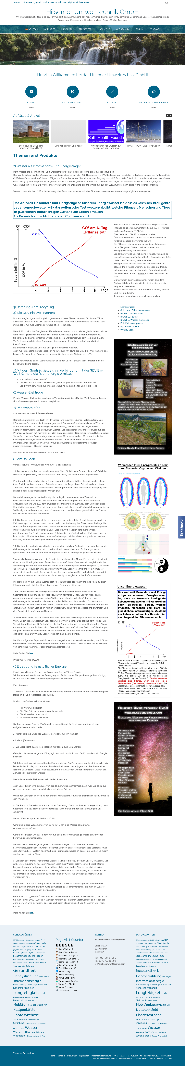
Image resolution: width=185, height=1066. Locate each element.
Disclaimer (72, 1056)
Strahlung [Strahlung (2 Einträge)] (18, 1023)
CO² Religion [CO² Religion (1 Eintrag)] (22, 947)
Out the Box (28, 1053)
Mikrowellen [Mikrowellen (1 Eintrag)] (29, 1001)
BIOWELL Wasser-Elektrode (134, 320)
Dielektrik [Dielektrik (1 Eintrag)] (30, 947)
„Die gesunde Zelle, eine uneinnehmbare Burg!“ (30, 147)
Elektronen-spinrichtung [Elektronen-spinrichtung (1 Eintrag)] (22, 959)
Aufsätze (49, 29)
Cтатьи (152, 1059)
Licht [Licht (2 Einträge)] (42, 993)
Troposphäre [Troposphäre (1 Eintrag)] (41, 1023)
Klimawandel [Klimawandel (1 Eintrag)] (43, 985)
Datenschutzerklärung (101, 1056)
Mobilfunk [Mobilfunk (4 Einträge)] (21, 1005)
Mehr (31, 107)
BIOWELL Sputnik (129, 316)
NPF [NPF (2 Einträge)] (46, 1005)
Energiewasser (127, 307)
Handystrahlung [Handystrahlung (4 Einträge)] (26, 976)
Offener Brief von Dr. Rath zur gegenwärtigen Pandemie (106, 147)
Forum (139, 29)
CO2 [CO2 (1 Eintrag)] (14, 947)
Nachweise (104, 29)
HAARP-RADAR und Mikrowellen (143, 146)
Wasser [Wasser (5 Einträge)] (31, 1027)
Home (52, 1056)
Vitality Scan (127, 330)
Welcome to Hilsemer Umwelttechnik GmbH (151, 1056)
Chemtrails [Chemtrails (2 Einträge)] (40, 943)
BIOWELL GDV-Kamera (132, 313)
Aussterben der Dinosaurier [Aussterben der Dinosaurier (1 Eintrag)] (23, 944)
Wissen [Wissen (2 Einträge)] (40, 1032)
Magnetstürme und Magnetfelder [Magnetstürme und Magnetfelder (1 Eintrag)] (25, 997)
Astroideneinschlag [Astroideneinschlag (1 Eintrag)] (33, 940)
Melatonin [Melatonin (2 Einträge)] (18, 1000)
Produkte (67, 29)
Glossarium (123, 29)
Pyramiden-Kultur (129, 326)
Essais (160, 1059)
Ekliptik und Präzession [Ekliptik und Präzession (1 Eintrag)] (36, 953)
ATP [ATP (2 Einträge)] (43, 940)
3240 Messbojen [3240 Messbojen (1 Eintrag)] (19, 940)
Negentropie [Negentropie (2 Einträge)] (36, 1005)
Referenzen (85, 29)
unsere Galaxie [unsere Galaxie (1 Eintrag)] (18, 1028)
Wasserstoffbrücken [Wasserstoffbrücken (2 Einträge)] (24, 1032)
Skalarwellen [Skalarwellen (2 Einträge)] (20, 1019)
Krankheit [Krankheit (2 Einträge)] (29, 988)
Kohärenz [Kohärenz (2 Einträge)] (18, 988)
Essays (168, 1059)
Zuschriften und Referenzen (154, 102)
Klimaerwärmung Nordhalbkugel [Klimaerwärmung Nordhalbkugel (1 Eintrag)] (25, 985)
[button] (170, 115)
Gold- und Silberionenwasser (135, 310)
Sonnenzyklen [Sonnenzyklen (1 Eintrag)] (33, 1020)
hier (31, 653)
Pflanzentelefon (121, 1056)
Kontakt (155, 29)
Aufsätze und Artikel (73, 102)
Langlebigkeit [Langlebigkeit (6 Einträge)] (26, 992)
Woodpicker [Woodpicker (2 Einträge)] (19, 1035)
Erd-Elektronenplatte (131, 323)
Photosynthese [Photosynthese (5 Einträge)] (26, 1015)
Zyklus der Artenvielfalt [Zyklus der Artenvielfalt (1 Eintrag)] (36, 1036)
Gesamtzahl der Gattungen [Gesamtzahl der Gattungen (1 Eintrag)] (23, 966)
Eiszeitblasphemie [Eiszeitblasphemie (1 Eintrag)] (20, 953)
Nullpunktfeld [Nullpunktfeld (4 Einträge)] (24, 1010)
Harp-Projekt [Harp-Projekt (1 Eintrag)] (44, 977)
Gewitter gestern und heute (68, 146)
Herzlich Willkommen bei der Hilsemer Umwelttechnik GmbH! (119, 1059)
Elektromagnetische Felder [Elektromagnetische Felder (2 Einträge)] (28, 956)
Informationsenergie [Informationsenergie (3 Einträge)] (27, 981)
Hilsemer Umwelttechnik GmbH (92, 12)
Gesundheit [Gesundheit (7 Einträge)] (24, 970)
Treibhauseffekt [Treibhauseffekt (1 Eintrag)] (30, 1023)
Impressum (84, 1056)
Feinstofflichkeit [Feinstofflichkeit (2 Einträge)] (38, 962)
